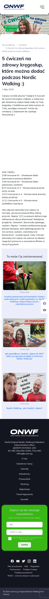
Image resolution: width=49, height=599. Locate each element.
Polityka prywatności (23, 572)
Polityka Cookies (30, 569)
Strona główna (8, 45)
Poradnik (23, 45)
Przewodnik (24, 479)
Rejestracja (24, 489)
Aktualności (24, 474)
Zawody (24, 468)
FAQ (26, 566)
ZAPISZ (24, 545)
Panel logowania (24, 494)
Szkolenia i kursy (24, 463)
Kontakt (24, 499)
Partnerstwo (15, 569)
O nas (24, 458)
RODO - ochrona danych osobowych (23, 576)
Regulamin (35, 566)
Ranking (25, 484)
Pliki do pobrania (15, 566)
